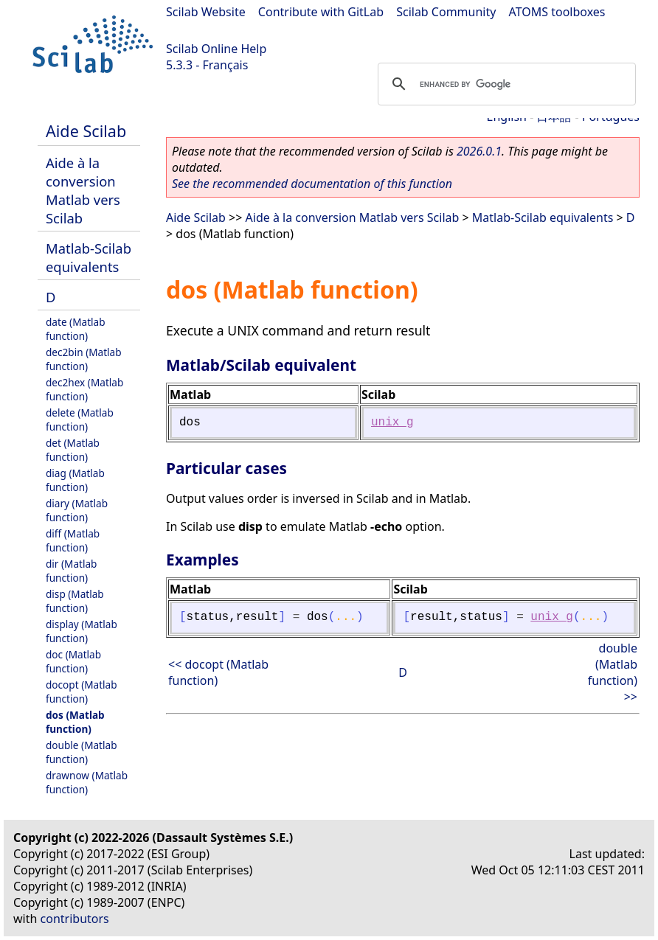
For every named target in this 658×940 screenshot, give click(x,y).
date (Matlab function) (75, 329)
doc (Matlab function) (73, 661)
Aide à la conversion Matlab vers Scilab (83, 190)
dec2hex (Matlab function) (84, 389)
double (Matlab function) (81, 752)
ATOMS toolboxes (557, 12)
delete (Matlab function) (80, 419)
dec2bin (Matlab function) (84, 359)
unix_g (392, 422)
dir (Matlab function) (71, 571)
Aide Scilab (86, 131)
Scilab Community (446, 12)
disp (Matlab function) (75, 601)
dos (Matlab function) (75, 722)
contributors (75, 919)
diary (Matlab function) (77, 510)
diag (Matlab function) (75, 480)
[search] (504, 84)
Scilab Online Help (216, 49)
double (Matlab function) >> (612, 672)
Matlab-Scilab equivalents (88, 257)
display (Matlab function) (81, 631)
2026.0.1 (479, 151)
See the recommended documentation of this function (312, 183)
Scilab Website (206, 12)
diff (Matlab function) (73, 540)
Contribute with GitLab (321, 12)
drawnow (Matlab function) (87, 782)
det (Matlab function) (73, 450)
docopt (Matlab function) (81, 692)
